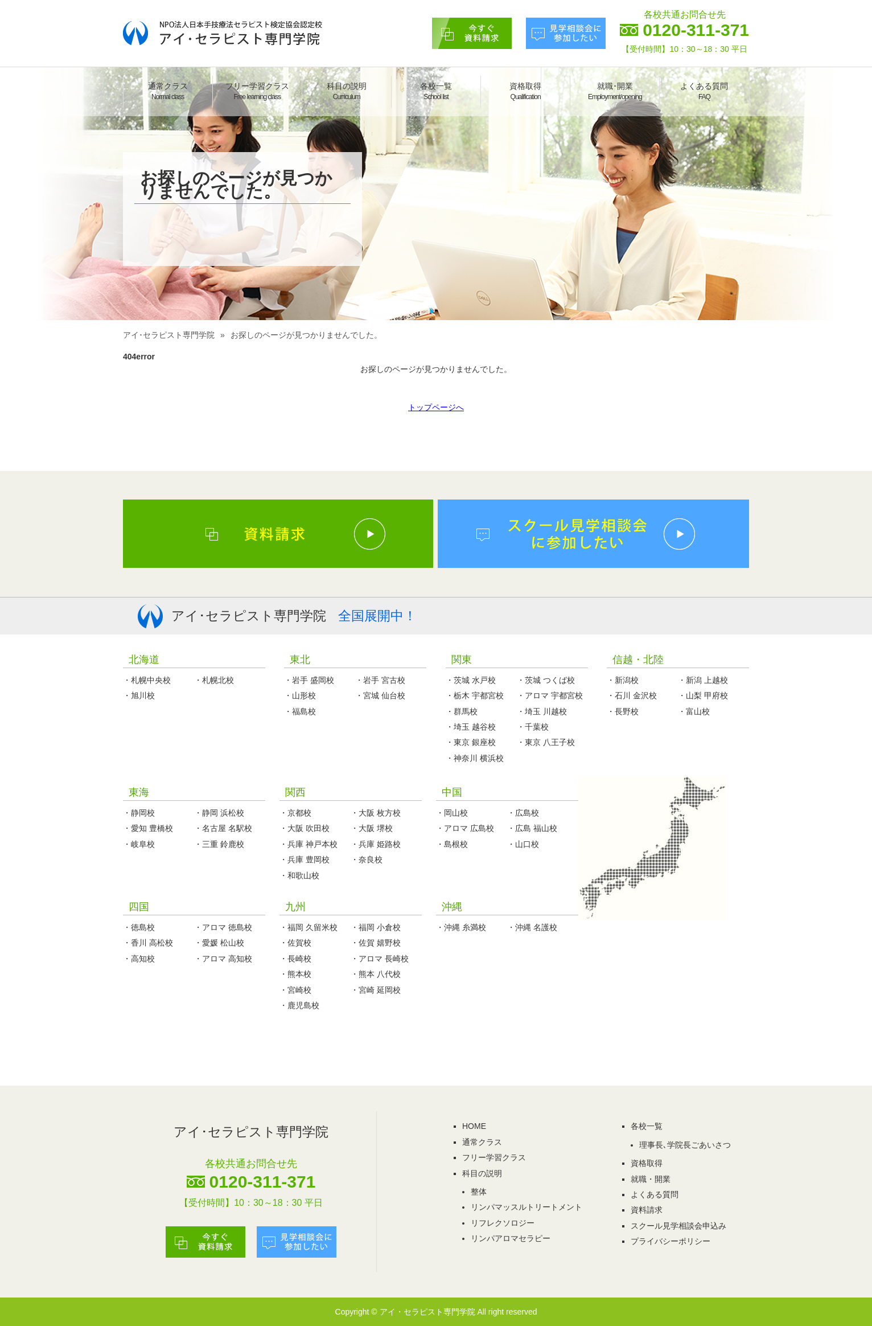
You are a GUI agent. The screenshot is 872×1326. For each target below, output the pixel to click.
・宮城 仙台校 (380, 695)
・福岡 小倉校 (376, 927)
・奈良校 (366, 859)
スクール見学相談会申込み (678, 1225)
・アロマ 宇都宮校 (550, 695)
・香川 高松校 (148, 942)
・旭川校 (139, 695)
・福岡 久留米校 (308, 927)
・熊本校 (295, 974)
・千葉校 (533, 726)
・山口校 (523, 844)
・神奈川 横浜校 (475, 758)
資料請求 (647, 1209)
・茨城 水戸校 (471, 680)
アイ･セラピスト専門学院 (169, 334)
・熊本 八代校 (376, 974)
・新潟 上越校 (703, 680)
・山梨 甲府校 (703, 695)
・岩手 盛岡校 (309, 680)
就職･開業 (615, 91)
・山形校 (300, 695)
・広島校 (523, 812)
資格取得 (525, 91)
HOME (474, 1126)
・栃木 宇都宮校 (475, 695)
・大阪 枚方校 (376, 812)
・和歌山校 (299, 875)
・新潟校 (623, 680)
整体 (479, 1191)
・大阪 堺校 (372, 828)
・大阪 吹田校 (304, 828)
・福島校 (300, 711)
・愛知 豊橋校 (148, 828)
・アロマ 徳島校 (223, 927)
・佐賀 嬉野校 (376, 942)
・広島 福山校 (532, 828)
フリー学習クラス (257, 91)
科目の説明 (347, 91)
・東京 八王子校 (546, 742)
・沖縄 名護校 (532, 927)
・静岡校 (139, 812)
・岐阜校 (139, 844)
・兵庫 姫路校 (376, 844)
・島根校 (452, 844)
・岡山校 (452, 812)
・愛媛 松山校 (219, 942)
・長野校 (623, 711)
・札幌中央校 (147, 680)
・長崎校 (295, 958)
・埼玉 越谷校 (471, 726)
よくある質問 (704, 91)
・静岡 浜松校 (219, 812)
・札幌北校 (214, 680)
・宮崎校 (295, 989)
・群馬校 (462, 711)
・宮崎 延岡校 (376, 989)
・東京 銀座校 (471, 742)
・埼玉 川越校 (542, 711)
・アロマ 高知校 (223, 958)
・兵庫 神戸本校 (308, 844)
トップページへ (436, 407)
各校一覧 (436, 91)
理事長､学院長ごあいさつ (685, 1144)
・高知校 (139, 958)
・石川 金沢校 (632, 695)
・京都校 (295, 812)
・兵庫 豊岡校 (304, 859)
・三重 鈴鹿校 (219, 844)
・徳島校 (139, 927)
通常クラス (168, 91)
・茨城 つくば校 (546, 680)
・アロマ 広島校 (465, 828)
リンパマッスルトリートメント (526, 1207)
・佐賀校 (295, 942)
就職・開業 (651, 1179)
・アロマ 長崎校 (380, 958)
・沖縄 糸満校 (461, 927)
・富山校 (694, 711)
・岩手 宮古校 (380, 680)
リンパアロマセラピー (510, 1238)
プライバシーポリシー (670, 1241)
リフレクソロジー (502, 1222)
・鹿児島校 (299, 1005)
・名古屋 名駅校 (223, 828)
